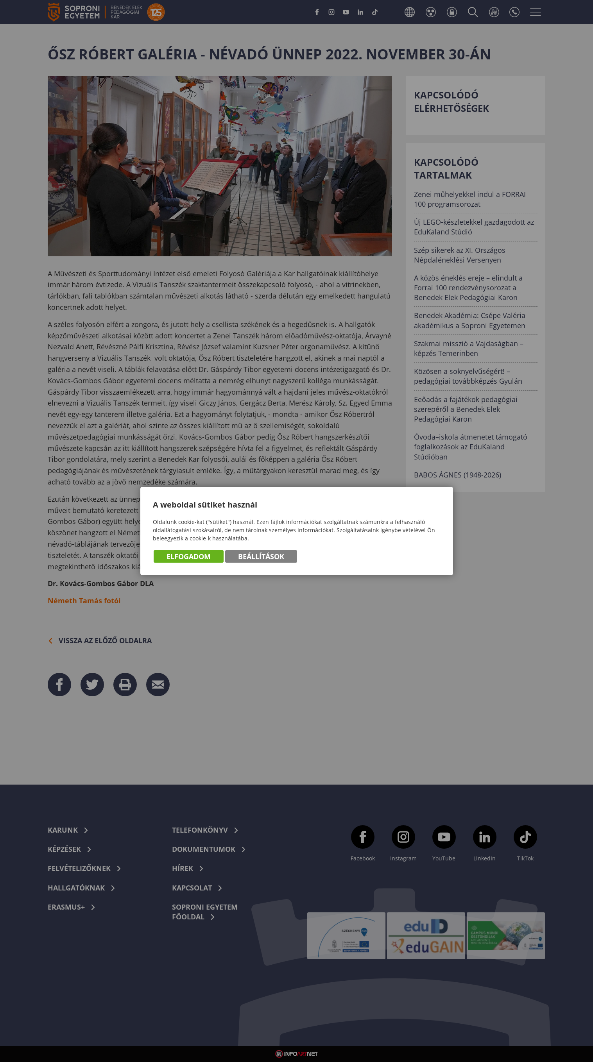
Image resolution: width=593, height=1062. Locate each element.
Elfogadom (189, 556)
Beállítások (261, 556)
